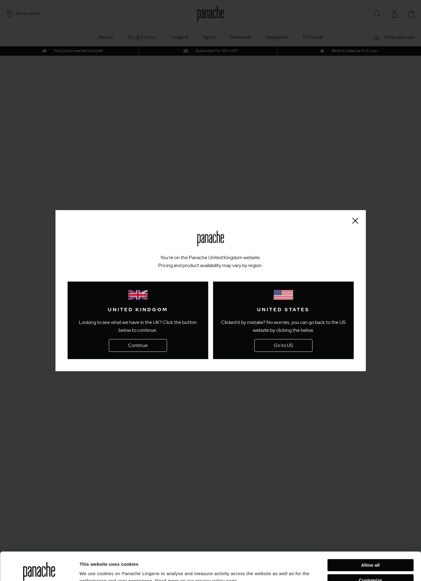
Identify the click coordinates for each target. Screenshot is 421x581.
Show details (93, 569)
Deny (370, 566)
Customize (370, 551)
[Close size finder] (355, 220)
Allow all (370, 536)
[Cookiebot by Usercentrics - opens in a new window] (39, 569)
